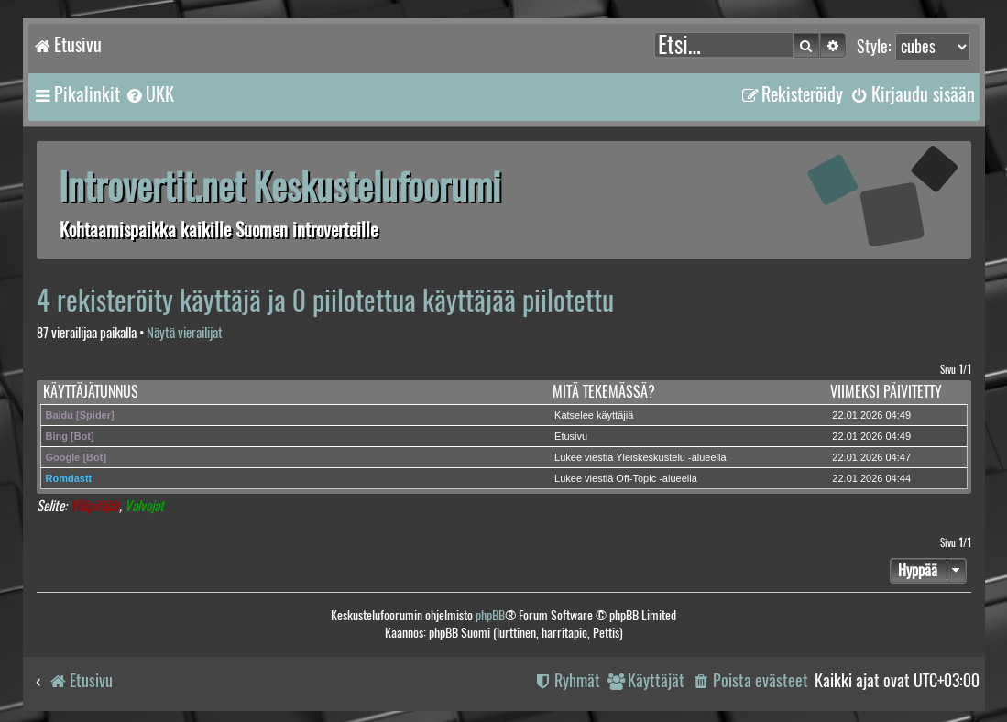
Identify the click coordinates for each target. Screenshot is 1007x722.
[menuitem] (149, 94)
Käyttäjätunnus (90, 392)
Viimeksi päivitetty (886, 392)
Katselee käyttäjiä (593, 415)
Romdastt (69, 478)
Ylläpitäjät (94, 506)
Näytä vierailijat (185, 333)
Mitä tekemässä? (604, 392)
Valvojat (144, 506)
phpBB (490, 615)
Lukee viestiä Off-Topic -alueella (625, 478)
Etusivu (570, 436)
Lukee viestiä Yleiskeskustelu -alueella (640, 457)
